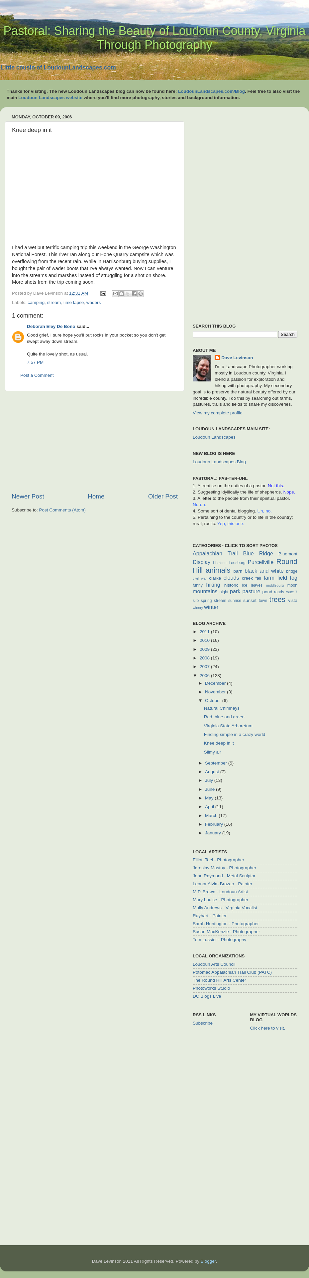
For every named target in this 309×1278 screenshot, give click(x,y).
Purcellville (260, 562)
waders (93, 302)
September (216, 763)
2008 (205, 657)
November (216, 691)
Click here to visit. (267, 1028)
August (212, 771)
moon (292, 585)
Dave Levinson (237, 357)
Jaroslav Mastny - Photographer (224, 867)
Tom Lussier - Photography (219, 939)
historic (231, 585)
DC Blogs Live (207, 996)
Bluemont (287, 553)
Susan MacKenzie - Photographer (226, 931)
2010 (205, 640)
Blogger (208, 1261)
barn (237, 571)
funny (198, 585)
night (224, 592)
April (210, 806)
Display (201, 562)
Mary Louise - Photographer (220, 899)
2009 (205, 649)
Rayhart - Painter (210, 915)
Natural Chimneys (222, 708)
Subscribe (203, 1023)
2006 (205, 675)
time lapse (73, 302)
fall (258, 578)
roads (279, 592)
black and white (264, 571)
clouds (231, 578)
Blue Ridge (258, 553)
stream (54, 302)
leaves (256, 585)
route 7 (291, 592)
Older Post (163, 496)
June (210, 789)
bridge (291, 571)
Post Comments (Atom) (62, 509)
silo (196, 600)
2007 (205, 666)
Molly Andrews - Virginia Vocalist (225, 907)
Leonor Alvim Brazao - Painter (222, 883)
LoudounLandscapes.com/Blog (211, 91)
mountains (205, 591)
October (213, 700)
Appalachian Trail (215, 553)
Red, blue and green (224, 716)
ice (245, 585)
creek (247, 578)
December (216, 683)
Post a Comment (37, 375)
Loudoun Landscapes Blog (219, 461)
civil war (200, 578)
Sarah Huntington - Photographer (226, 923)
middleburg (275, 585)
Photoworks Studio (211, 988)
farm (269, 578)
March (212, 815)
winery (198, 608)
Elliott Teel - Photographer (218, 859)
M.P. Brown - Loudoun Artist (220, 891)
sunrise (234, 600)
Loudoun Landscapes (214, 437)
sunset (250, 600)
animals (218, 570)
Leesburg (237, 562)
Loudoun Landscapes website (50, 97)
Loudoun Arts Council (214, 964)
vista (292, 600)
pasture (251, 591)
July (209, 780)
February (214, 824)
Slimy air (212, 752)
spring (206, 600)
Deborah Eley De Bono (51, 326)
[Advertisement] (95, 441)
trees (277, 599)
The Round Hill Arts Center (219, 980)
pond (267, 591)
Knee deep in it (219, 743)
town (263, 600)
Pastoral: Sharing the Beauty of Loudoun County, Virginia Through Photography (154, 38)
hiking (213, 585)
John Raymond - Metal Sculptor (224, 875)
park (235, 591)
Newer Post (28, 496)
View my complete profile (218, 412)
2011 (205, 631)
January (213, 832)
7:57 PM (35, 362)
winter (211, 607)
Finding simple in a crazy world (234, 734)
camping (36, 302)
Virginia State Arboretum (228, 725)
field (282, 578)
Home (96, 496)
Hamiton (219, 563)
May (210, 797)
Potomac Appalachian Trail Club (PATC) (232, 972)
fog (293, 578)
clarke (215, 578)
